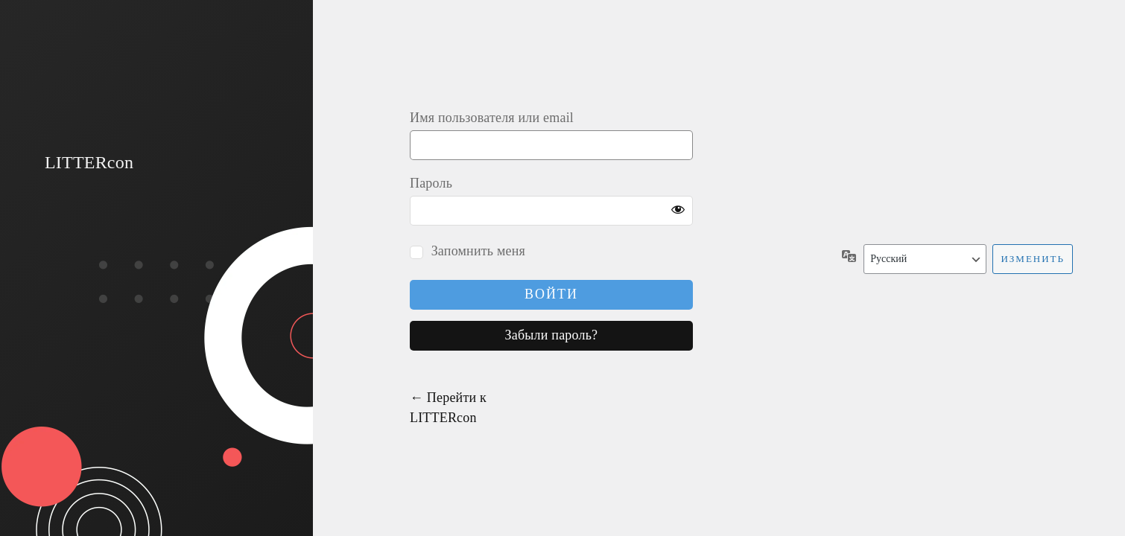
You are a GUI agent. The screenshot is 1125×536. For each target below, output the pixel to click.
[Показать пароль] (678, 211)
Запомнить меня (478, 250)
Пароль (431, 183)
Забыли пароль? (551, 335)
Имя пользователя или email (492, 117)
